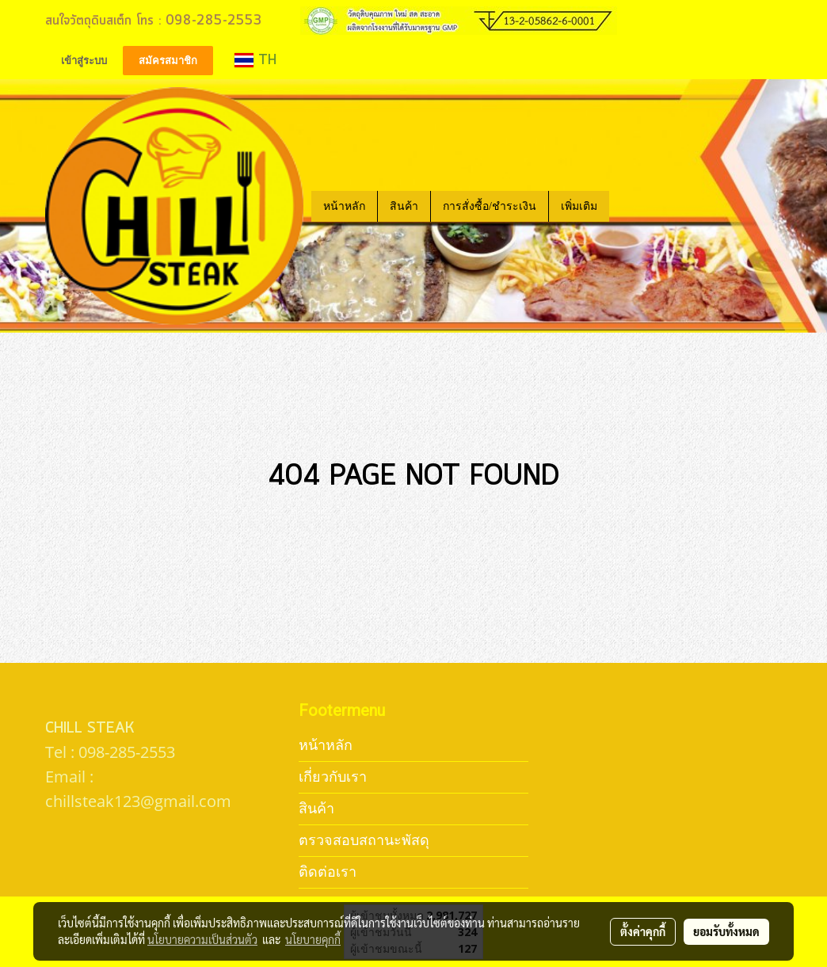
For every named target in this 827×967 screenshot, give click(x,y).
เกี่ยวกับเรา (333, 776)
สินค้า (404, 206)
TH (255, 60)
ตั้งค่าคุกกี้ (642, 931)
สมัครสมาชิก (168, 61)
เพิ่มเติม (579, 206)
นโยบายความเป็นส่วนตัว (202, 939)
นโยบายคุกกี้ (313, 939)
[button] (623, 206)
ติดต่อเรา (327, 871)
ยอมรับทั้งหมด (726, 931)
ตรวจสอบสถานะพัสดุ (364, 840)
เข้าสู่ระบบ (84, 61)
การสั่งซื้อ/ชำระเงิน (489, 206)
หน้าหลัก (344, 206)
